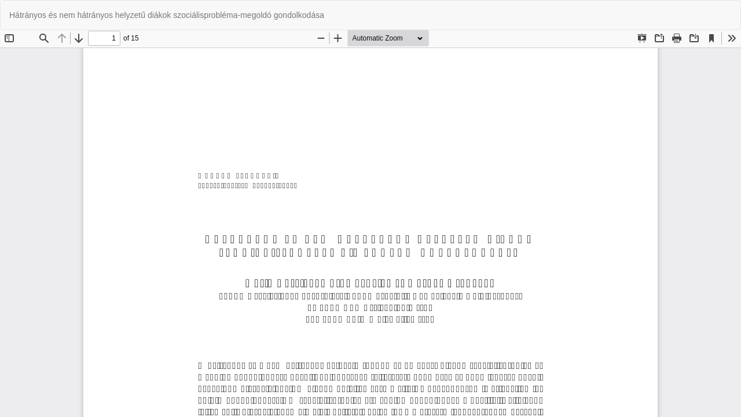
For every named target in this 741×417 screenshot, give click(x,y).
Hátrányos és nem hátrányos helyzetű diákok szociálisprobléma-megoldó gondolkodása (166, 15)
